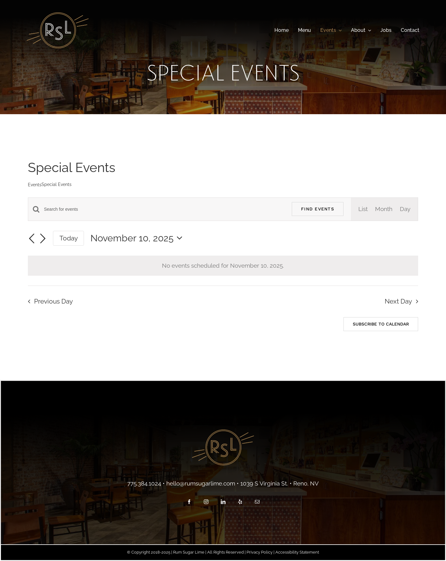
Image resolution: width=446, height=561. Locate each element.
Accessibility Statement (297, 552)
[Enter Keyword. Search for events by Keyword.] (164, 209)
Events (35, 184)
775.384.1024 (144, 483)
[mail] (257, 502)
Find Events (317, 208)
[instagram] (206, 502)
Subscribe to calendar (381, 323)
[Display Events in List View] (363, 209)
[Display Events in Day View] (405, 209)
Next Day (398, 301)
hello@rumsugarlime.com (200, 483)
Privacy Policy (260, 552)
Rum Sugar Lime (188, 552)
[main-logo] (58, 15)
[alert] (223, 266)
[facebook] (189, 502)
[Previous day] (31, 239)
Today (68, 238)
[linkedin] (223, 502)
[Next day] (42, 239)
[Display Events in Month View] (383, 209)
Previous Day (53, 301)
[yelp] (240, 502)
